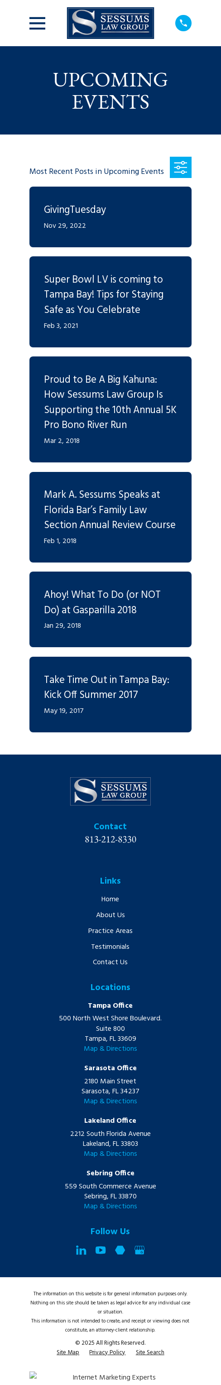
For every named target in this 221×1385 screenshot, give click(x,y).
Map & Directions (110, 1049)
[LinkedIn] (81, 1250)
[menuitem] (68, 1353)
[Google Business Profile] (139, 1250)
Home (110, 899)
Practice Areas (110, 931)
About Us (110, 915)
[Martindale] (120, 1250)
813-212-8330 (110, 839)
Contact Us (110, 962)
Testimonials (110, 947)
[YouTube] (101, 1250)
